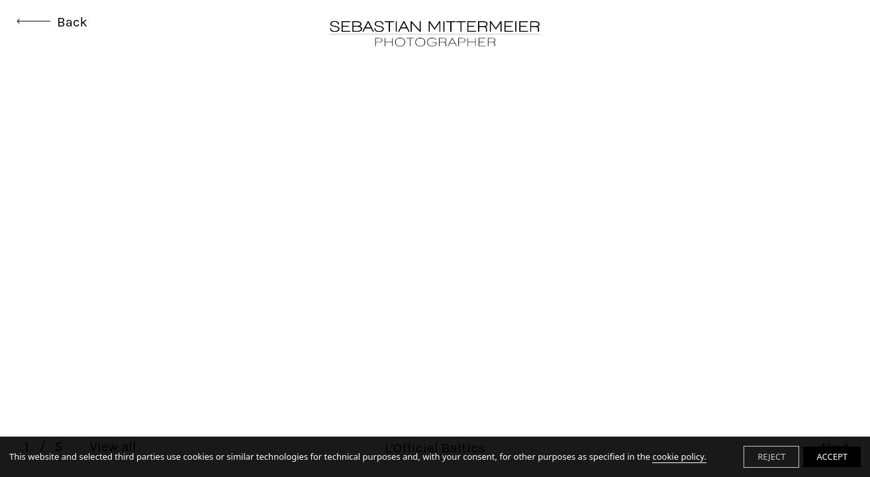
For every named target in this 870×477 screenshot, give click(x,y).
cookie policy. (679, 456)
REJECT (771, 456)
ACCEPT (831, 456)
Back (52, 22)
